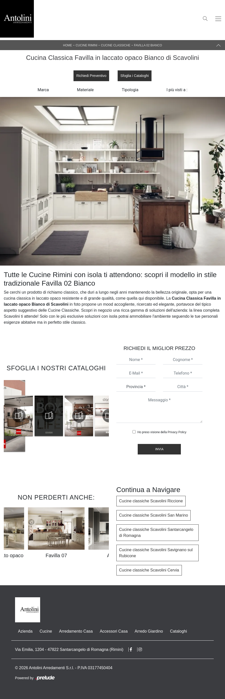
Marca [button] (43, 89)
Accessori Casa (114, 631)
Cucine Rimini (86, 45)
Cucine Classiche (115, 45)
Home (67, 45)
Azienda (25, 631)
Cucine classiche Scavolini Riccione (151, 501)
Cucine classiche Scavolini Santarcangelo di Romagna (156, 532)
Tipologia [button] (130, 89)
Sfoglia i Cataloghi (134, 76)
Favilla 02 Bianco (148, 45)
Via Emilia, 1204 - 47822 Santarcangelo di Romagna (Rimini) (69, 649)
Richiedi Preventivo (91, 76)
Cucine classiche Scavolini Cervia (149, 570)
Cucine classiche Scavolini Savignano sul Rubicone (156, 553)
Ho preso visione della (161, 432)
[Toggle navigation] (218, 19)
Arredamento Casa (76, 631)
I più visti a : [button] (177, 89)
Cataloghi (178, 631)
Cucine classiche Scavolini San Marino (153, 515)
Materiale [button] (85, 89)
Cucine (46, 631)
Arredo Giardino (149, 631)
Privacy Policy (177, 432)
